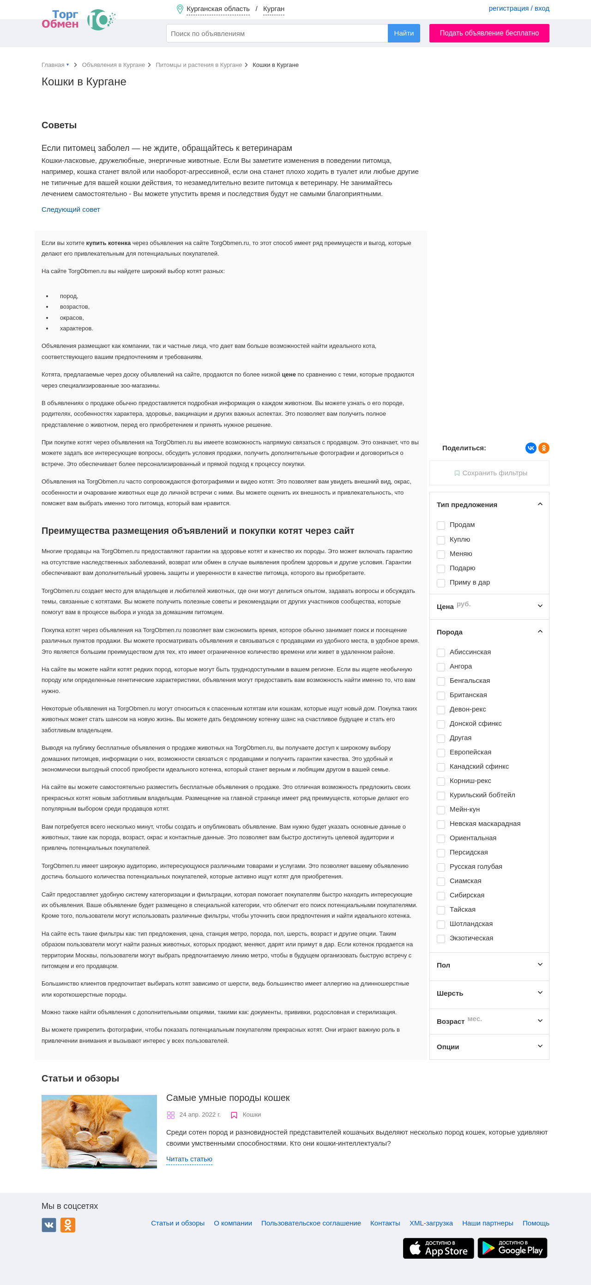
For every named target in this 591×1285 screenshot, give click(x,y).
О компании (233, 1223)
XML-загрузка (431, 1223)
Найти (404, 33)
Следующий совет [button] (71, 209)
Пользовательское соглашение (311, 1223)
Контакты (385, 1223)
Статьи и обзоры (178, 1223)
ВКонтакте (49, 1225)
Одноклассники (67, 1225)
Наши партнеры (487, 1223)
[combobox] (293, 33)
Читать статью (189, 1159)
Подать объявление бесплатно (489, 33)
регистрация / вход (519, 8)
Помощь (536, 1223)
